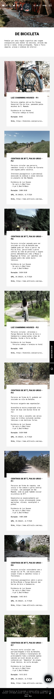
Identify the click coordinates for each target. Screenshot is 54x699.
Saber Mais (28, 696)
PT (34, 5)
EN (37, 5)
